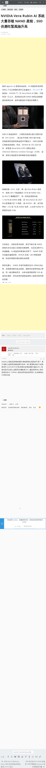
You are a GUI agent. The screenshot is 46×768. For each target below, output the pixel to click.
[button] (3, 2)
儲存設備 (10, 9)
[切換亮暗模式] (34, 2)
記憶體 (21, 9)
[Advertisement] (23, 60)
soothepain (4, 32)
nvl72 (19, 335)
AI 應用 (3, 9)
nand (8, 335)
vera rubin (26, 335)
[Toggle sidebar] (43, 2)
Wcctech (36, 90)
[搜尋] (40, 2)
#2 (43, 359)
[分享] (41, 359)
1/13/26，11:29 (5, 34)
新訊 (16, 9)
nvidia (14, 335)
